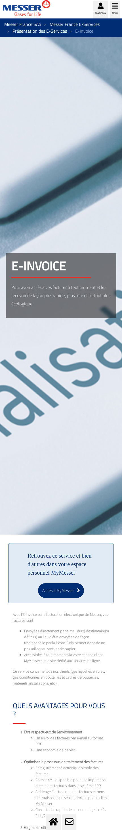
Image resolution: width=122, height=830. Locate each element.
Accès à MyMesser (58, 590)
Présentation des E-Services (39, 31)
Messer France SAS (22, 24)
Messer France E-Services (75, 24)
